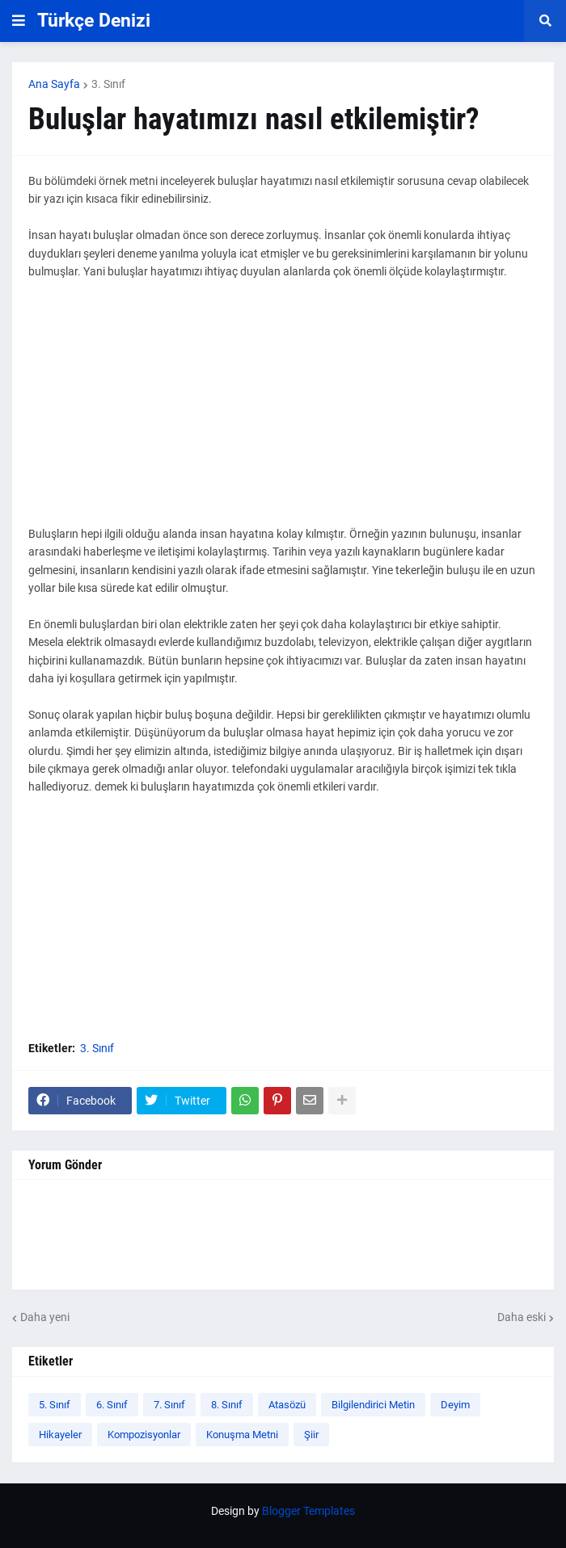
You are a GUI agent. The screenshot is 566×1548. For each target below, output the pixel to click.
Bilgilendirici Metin (373, 1405)
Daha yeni (45, 1317)
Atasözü (287, 1405)
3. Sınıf (108, 84)
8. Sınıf (227, 1405)
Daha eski (521, 1317)
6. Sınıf (112, 1405)
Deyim (455, 1405)
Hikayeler (60, 1434)
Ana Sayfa (54, 84)
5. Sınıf (54, 1405)
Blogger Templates (308, 1510)
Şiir (311, 1434)
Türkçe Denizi (93, 20)
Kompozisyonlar (144, 1434)
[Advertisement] (283, 412)
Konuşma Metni (242, 1434)
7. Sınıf (169, 1405)
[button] (18, 21)
